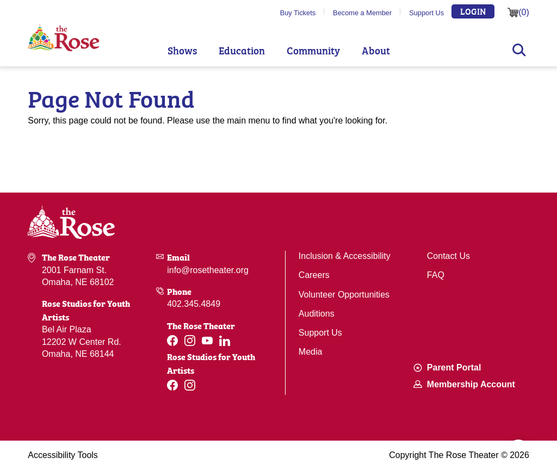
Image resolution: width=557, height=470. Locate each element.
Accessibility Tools (63, 455)
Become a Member (362, 13)
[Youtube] (207, 340)
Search (519, 50)
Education (242, 50)
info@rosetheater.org (208, 270)
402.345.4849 (193, 303)
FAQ (435, 275)
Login (473, 10)
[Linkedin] (224, 341)
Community (313, 50)
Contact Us (448, 256)
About (376, 50)
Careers (314, 275)
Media (311, 351)
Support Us (426, 13)
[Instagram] (189, 340)
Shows (182, 50)
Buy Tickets (297, 13)
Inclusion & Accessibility (345, 256)
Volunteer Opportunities (344, 294)
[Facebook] (172, 340)
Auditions (317, 313)
